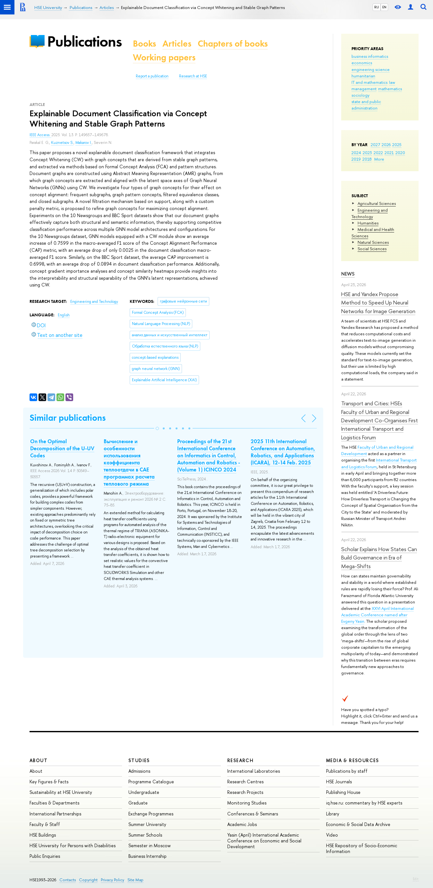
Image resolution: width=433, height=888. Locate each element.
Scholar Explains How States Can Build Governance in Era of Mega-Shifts (379, 557)
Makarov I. (83, 142)
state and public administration (366, 105)
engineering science (370, 69)
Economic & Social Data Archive (358, 824)
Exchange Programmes (150, 814)
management (364, 89)
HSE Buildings (43, 835)
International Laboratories (253, 771)
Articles (176, 43)
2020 (400, 152)
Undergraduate (143, 792)
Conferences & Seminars (252, 814)
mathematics (390, 89)
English (64, 315)
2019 (356, 159)
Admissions (139, 771)
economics (361, 63)
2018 (367, 159)
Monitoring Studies (246, 803)
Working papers (164, 57)
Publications (84, 41)
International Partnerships (55, 814)
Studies (139, 760)
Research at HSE (193, 76)
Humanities (368, 223)
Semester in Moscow (149, 845)
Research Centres (245, 781)
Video (332, 835)
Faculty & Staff (45, 824)
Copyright (88, 880)
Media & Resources (352, 760)
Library (332, 814)
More (379, 159)
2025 (397, 144)
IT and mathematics (369, 82)
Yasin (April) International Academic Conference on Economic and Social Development (264, 840)
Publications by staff (347, 771)
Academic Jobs (242, 824)
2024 (356, 152)
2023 (367, 152)
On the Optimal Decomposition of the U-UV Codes (62, 448)
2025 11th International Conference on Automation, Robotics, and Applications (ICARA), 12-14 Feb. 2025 (283, 452)
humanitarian (363, 76)
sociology (360, 95)
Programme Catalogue (151, 781)
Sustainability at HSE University (61, 792)
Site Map (135, 880)
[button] (157, 428)
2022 (378, 152)
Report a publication (152, 76)
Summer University (147, 824)
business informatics (369, 56)
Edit (416, 878)
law (392, 82)
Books (144, 43)
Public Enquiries (45, 856)
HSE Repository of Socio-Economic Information (361, 848)
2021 (389, 152)
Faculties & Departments (54, 803)
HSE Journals (339, 781)
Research (240, 760)
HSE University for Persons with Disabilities (73, 845)
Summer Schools (145, 835)
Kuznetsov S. (62, 142)
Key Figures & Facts (49, 781)
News (348, 273)
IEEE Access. (40, 134)
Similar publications (68, 417)
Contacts (67, 880)
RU (376, 7)
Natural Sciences (373, 242)
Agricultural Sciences (377, 203)
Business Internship (147, 856)
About (39, 760)
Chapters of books (233, 43)
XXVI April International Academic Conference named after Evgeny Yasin (377, 614)
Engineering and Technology (369, 213)
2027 (375, 144)
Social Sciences (372, 248)
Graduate (138, 803)
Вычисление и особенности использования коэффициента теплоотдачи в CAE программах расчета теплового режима (129, 463)
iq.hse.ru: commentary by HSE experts (364, 803)
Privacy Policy (112, 880)
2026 (386, 144)
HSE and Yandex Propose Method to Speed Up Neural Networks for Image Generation (378, 302)
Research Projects (245, 792)
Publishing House (343, 792)
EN (384, 7)
